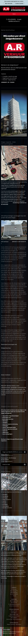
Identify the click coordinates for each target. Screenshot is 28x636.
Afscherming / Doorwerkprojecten (14, 619)
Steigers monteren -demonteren (14, 624)
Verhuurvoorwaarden (14, 605)
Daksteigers (14, 612)
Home (14, 14)
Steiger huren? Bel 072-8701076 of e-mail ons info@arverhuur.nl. (11, 452)
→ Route (14, 595)
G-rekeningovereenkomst (14, 604)
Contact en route (6, 464)
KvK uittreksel (14, 602)
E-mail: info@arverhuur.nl (6, 461)
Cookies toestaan (19, 3)
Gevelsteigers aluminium (14, 616)
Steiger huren (14, 611)
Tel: (11, 594)
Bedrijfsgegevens (14, 601)
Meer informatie (8, 3)
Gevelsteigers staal (14, 614)
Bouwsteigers (14, 617)
